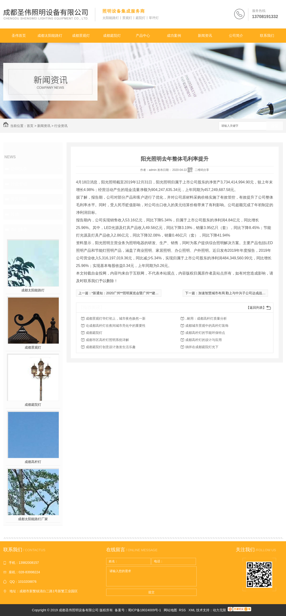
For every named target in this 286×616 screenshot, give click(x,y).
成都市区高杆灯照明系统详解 (107, 340)
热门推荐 (18, 229)
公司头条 (18, 168)
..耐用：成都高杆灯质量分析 (206, 318)
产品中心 (143, 35)
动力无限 (219, 610)
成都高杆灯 (33, 462)
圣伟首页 (19, 35)
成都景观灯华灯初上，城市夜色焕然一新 (115, 318)
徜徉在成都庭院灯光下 (201, 347)
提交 (151, 592)
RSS (183, 610)
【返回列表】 (256, 307)
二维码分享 (202, 170)
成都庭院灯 (112, 35)
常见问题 (18, 199)
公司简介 (236, 35)
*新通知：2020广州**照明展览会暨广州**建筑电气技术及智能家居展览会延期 (148, 293)
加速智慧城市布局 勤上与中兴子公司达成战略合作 (235, 293)
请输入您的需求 (151, 576)
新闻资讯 (205, 35)
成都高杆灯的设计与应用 (203, 340)
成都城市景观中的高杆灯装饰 (206, 325)
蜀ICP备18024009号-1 (144, 610)
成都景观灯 (81, 35)
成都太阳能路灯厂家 (33, 519)
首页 (30, 126)
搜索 (274, 126)
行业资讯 (61, 126)
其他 (14, 214)
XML (192, 610)
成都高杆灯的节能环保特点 (205, 333)
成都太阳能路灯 (49, 35)
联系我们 (267, 35)
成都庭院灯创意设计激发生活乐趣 (111, 347)
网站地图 (170, 610)
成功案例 (174, 35)
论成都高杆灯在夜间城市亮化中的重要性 (115, 325)
